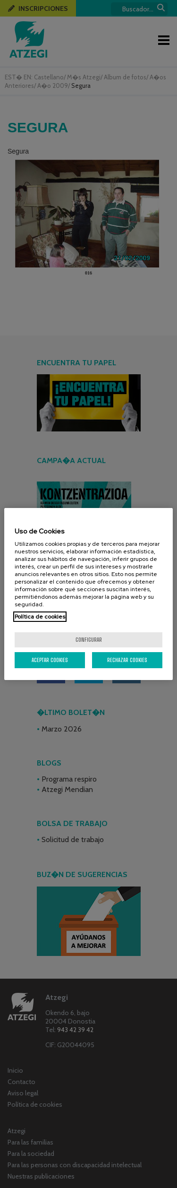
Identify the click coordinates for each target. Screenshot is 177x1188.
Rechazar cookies (127, 659)
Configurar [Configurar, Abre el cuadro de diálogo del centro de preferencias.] (89, 639)
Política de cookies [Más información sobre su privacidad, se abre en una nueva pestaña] (40, 616)
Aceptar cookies (50, 659)
